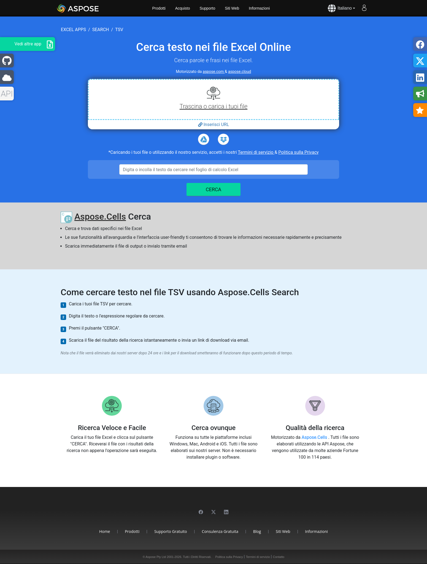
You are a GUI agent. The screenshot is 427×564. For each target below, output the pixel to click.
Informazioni (259, 8)
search (100, 29)
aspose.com (214, 71)
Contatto (279, 556)
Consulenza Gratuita (220, 531)
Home (104, 531)
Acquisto (182, 8)
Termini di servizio (256, 152)
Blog (257, 531)
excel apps (73, 29)
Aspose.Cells (100, 216)
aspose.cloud (239, 71)
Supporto (207, 8)
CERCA (213, 189)
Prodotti (159, 8)
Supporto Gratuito (170, 531)
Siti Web (232, 8)
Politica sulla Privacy (298, 152)
